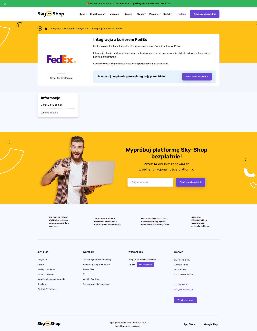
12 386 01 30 (181, 284)
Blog (85, 274)
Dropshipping (97, 14)
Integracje (114, 14)
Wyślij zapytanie (185, 300)
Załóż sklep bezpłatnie (190, 182)
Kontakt (167, 14)
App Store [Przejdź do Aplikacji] (187, 324)
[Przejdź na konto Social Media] (66, 324)
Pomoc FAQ (88, 269)
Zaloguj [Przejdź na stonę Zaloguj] (182, 14)
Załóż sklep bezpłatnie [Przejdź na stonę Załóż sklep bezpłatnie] (205, 14)
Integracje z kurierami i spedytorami (69, 28)
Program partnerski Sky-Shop (142, 259)
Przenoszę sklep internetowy (96, 264)
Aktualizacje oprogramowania (51, 279)
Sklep (82, 14)
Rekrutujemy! (145, 264)
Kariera (131, 264)
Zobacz (54, 112)
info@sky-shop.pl (183, 289)
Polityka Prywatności (47, 289)
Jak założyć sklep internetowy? (97, 259)
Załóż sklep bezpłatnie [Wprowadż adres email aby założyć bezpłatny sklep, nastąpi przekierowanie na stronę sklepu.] (197, 76)
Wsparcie (153, 14)
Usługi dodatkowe (46, 274)
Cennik (128, 14)
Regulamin (42, 284)
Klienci (140, 14)
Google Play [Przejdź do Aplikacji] (209, 324)
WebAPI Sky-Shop (91, 279)
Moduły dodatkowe (46, 269)
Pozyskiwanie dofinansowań (96, 284)
